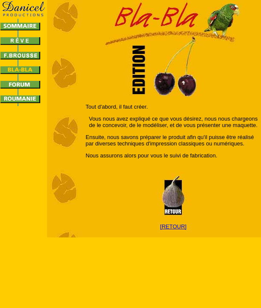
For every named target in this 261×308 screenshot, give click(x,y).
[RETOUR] (173, 226)
